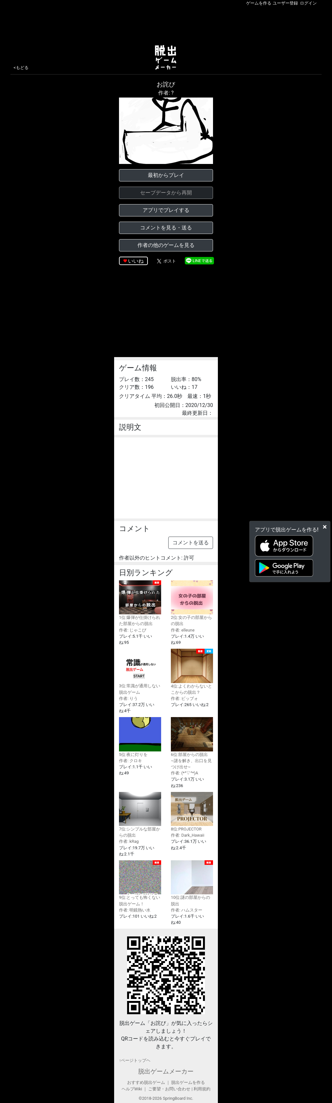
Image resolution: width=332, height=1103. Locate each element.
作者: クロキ (130, 760)
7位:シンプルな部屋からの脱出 (140, 815)
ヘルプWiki (132, 1088)
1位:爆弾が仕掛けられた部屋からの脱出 (140, 603)
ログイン (308, 3)
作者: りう (128, 698)
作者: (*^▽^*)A (184, 773)
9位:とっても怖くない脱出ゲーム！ (140, 883)
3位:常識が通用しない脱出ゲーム (140, 671)
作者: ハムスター (186, 910)
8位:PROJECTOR (192, 811)
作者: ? (165, 93)
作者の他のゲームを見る (166, 245)
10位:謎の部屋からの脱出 (192, 883)
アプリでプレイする (166, 210)
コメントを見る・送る (166, 228)
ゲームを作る (258, 3)
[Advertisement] (166, 24)
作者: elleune (183, 630)
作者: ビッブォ (184, 698)
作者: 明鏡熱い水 (134, 910)
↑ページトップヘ (134, 1060)
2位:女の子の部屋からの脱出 (192, 603)
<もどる (21, 67)
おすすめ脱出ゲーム (146, 1082)
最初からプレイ (166, 175)
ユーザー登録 (285, 3)
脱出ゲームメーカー (166, 1071)
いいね (136, 261)
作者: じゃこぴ (132, 630)
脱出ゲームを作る (188, 1082)
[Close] (325, 527)
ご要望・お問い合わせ (169, 1088)
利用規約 (202, 1088)
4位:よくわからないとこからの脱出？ (192, 672)
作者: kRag (129, 841)
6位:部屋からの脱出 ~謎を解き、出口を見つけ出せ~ (192, 743)
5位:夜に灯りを (140, 737)
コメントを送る (190, 543)
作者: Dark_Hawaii (187, 835)
